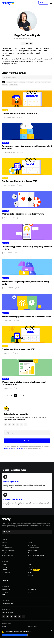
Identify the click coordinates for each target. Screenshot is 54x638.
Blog (29, 572)
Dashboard (31, 553)
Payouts (4, 545)
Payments (4, 542)
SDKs (3, 594)
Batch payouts (32, 545)
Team (29, 564)
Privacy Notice (18, 448)
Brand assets (31, 567)
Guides (4, 575)
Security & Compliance (8, 555)
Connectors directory (7, 603)
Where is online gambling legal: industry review (23, 214)
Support (4, 626)
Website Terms (8, 448)
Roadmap (4, 567)
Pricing (4, 580)
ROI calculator (6, 572)
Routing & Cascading (7, 547)
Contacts (4, 569)
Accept (14, 635)
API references (32, 589)
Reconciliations (32, 550)
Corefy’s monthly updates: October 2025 (20, 113)
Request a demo (32, 626)
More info (39, 635)
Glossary (30, 575)
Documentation (6, 589)
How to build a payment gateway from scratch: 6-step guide (25, 282)
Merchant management (8, 550)
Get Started (43, 3)
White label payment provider (36, 555)
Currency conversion (33, 547)
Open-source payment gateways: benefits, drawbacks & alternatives (27, 147)
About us (4, 564)
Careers (34, 569)
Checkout (30, 542)
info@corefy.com (7, 612)
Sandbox (30, 592)
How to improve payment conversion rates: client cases (26, 316)
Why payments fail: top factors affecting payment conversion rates (24, 383)
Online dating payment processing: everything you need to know (27, 247)
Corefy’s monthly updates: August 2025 (19, 181)
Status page (5, 592)
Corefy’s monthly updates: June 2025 (18, 349)
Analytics (4, 553)
